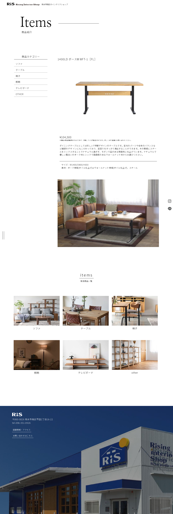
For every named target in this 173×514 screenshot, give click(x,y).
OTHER (19, 94)
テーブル (20, 69)
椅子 (18, 76)
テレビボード (22, 88)
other (135, 372)
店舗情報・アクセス (22, 429)
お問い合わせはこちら (23, 435)
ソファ (19, 63)
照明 (18, 82)
